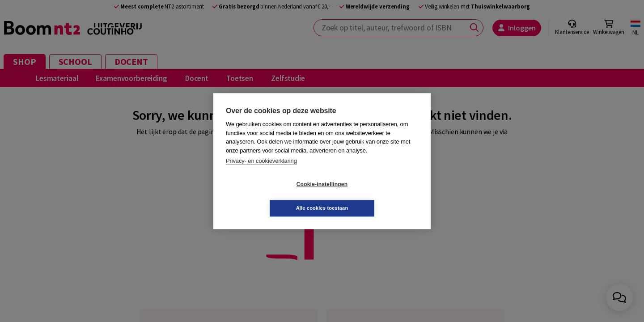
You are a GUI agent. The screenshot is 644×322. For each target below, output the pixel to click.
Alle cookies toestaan (375, 196)
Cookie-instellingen (268, 196)
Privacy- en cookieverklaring (261, 172)
